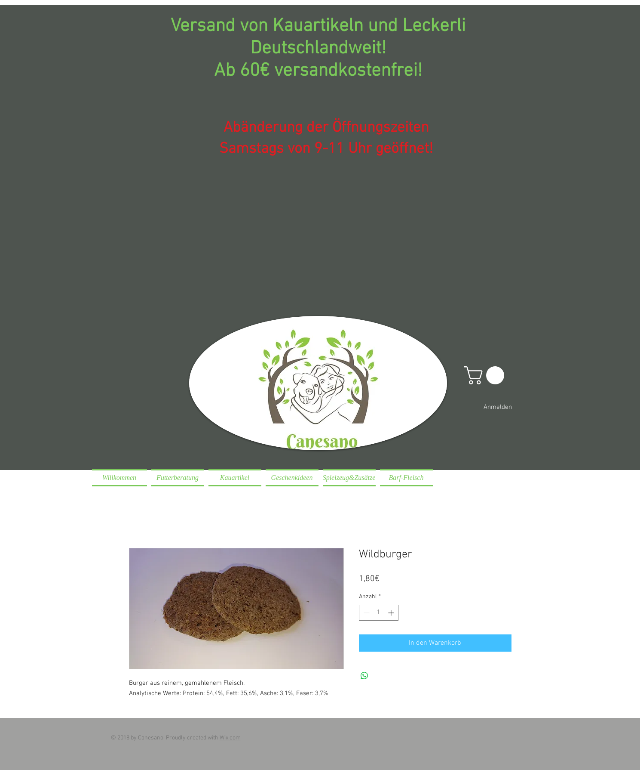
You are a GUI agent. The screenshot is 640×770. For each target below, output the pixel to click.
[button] (486, 375)
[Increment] (391, 612)
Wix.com (230, 738)
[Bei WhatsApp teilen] (364, 676)
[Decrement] (365, 612)
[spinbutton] (378, 612)
